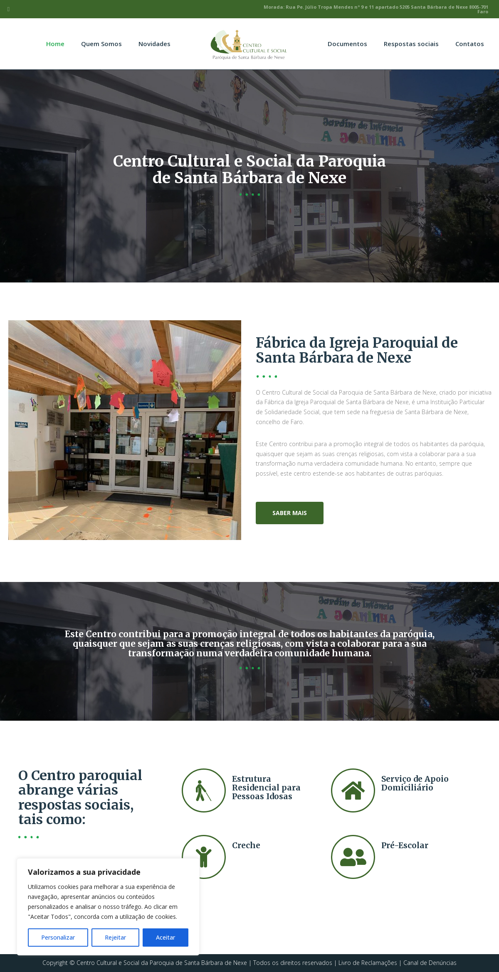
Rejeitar (115, 937)
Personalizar (58, 937)
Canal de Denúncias (430, 963)
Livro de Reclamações (367, 963)
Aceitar (165, 937)
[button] (290, 513)
